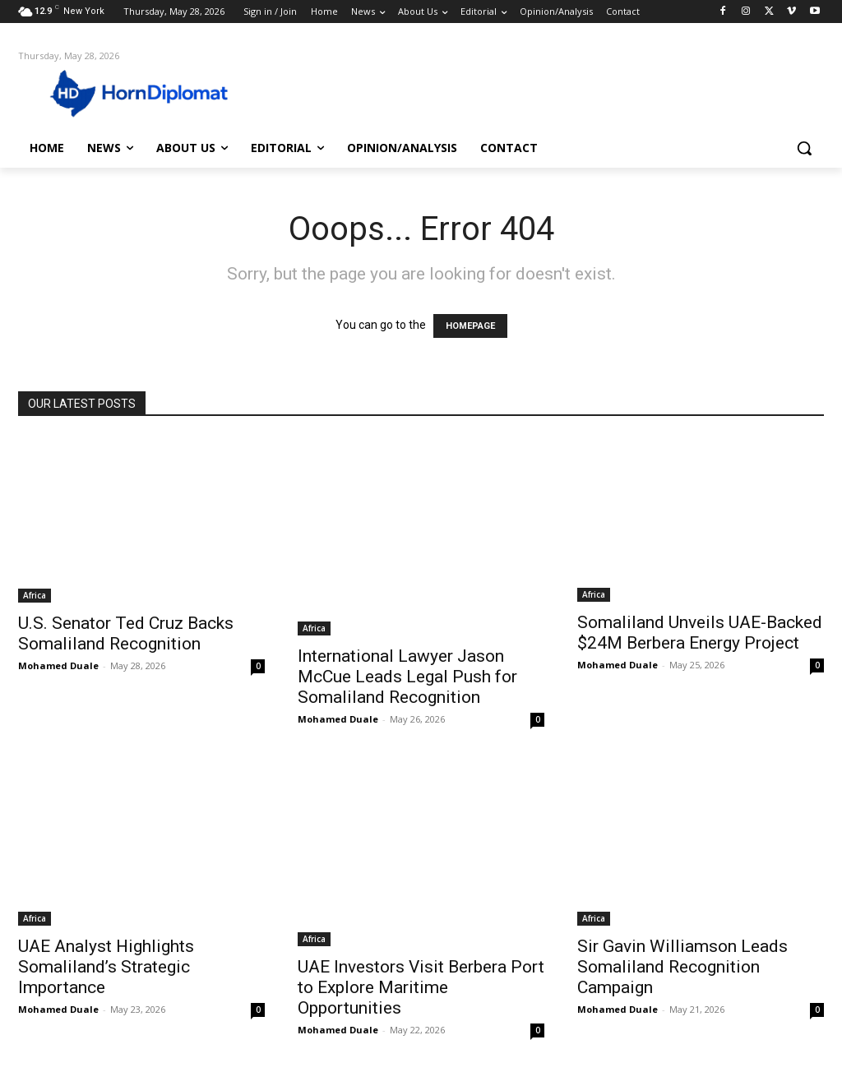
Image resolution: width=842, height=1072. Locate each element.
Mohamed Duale (58, 665)
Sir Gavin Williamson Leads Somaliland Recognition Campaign (682, 966)
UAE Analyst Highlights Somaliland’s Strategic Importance (106, 966)
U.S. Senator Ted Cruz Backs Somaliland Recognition (126, 633)
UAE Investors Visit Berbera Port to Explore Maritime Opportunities (421, 987)
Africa (34, 595)
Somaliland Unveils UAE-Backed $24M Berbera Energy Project (699, 632)
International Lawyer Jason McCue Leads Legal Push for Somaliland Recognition (407, 676)
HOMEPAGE (470, 326)
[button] (804, 148)
